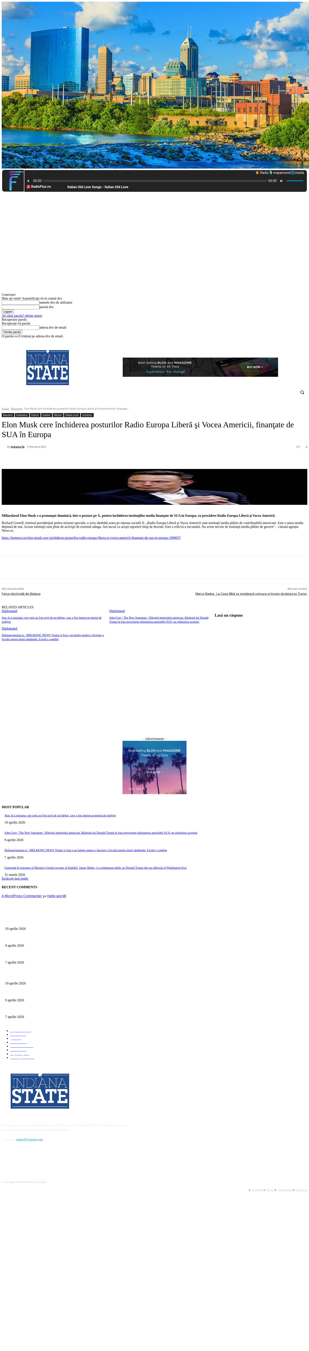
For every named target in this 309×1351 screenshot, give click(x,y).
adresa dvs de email (52, 327)
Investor (46, 415)
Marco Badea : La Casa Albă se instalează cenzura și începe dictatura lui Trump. (251, 594)
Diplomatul (22, 415)
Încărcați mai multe (15, 877)
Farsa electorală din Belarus (21, 594)
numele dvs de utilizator (55, 302)
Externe (35, 415)
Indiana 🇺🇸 (18, 446)
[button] (302, 392)
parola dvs (46, 307)
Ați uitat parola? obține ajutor (22, 315)
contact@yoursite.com (29, 1138)
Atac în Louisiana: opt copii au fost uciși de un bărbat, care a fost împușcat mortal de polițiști (60, 814)
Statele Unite (72, 415)
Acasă (5, 409)
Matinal (58, 415)
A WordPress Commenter (22, 894)
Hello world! (56, 894)
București (16, 409)
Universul (87, 415)
